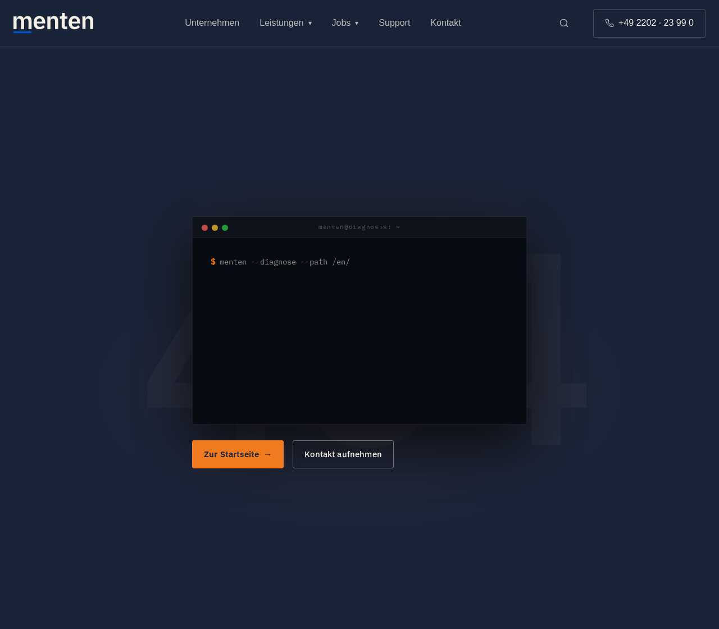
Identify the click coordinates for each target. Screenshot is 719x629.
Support (394, 23)
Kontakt (445, 23)
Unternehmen (212, 23)
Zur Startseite (231, 454)
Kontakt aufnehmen (343, 454)
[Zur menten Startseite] (53, 23)
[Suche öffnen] (564, 23)
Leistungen (285, 23)
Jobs (345, 23)
